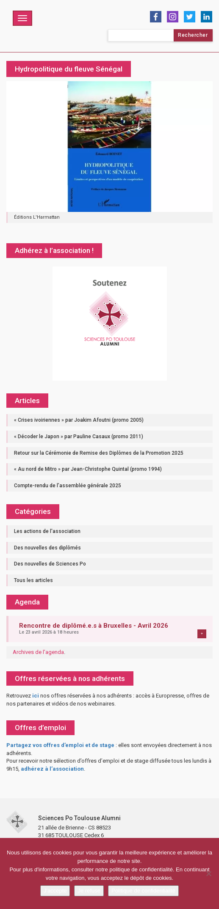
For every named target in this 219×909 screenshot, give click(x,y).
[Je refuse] (208, 873)
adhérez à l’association (52, 769)
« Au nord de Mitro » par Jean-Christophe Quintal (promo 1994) (88, 469)
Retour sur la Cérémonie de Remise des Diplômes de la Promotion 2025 (98, 453)
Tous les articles (33, 580)
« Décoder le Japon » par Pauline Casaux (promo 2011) (78, 436)
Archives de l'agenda (38, 652)
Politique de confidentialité (143, 890)
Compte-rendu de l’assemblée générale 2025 (67, 486)
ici (35, 695)
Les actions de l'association (47, 531)
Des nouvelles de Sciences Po (50, 564)
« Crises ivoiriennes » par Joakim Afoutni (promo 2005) (79, 420)
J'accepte (55, 890)
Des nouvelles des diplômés (47, 548)
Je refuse (89, 890)
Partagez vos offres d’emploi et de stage (60, 745)
